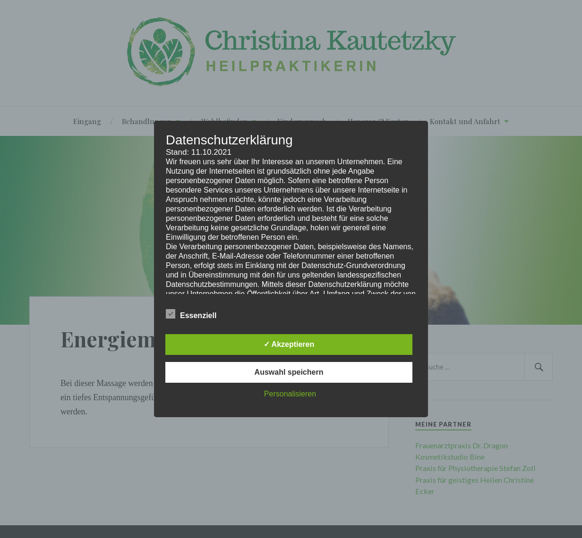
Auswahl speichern (289, 372)
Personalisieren (290, 394)
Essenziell (191, 314)
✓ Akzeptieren (289, 344)
